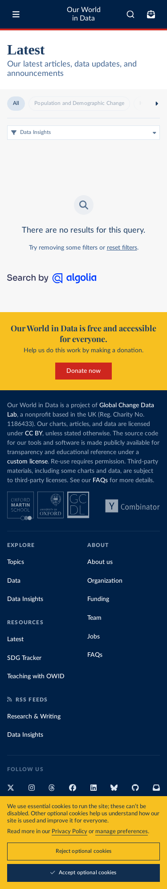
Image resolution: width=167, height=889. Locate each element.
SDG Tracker (24, 658)
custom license (27, 462)
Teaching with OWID (36, 676)
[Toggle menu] (16, 14)
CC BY (33, 433)
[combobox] (130, 14)
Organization (104, 581)
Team (94, 618)
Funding (98, 599)
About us (100, 562)
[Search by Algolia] (51, 281)
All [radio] (16, 103)
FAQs (100, 480)
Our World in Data (84, 14)
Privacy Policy (69, 832)
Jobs (93, 637)
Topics (15, 562)
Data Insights (25, 599)
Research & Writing (34, 717)
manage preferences (121, 832)
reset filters (122, 248)
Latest (15, 639)
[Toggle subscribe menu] (151, 14)
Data (13, 581)
